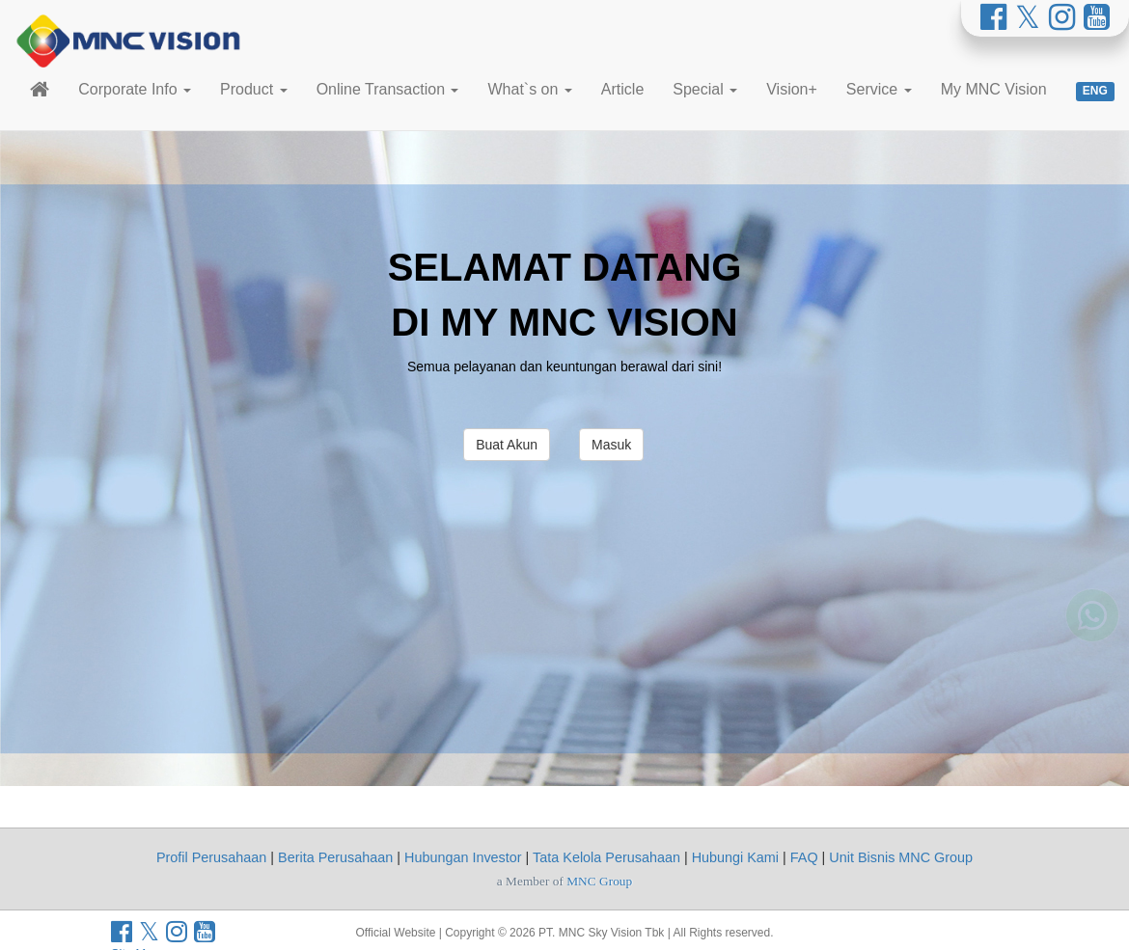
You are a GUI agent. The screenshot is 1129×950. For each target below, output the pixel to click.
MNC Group (599, 881)
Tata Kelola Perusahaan (606, 857)
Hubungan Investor (463, 857)
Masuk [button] (611, 444)
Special (705, 89)
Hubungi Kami (735, 857)
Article (622, 89)
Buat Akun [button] (506, 444)
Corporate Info (134, 89)
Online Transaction (388, 89)
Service (879, 89)
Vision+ (791, 89)
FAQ (804, 857)
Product (254, 89)
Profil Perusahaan (211, 857)
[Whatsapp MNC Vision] (1092, 629)
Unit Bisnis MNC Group (901, 857)
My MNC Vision (994, 89)
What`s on (529, 89)
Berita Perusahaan (335, 857)
